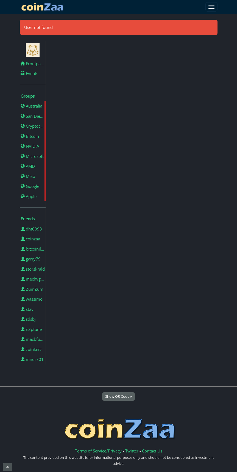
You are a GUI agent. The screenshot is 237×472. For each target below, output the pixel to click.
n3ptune (31, 329)
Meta (28, 176)
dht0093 (31, 229)
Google (30, 186)
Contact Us (152, 451)
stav (27, 309)
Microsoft (32, 156)
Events (29, 73)
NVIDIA (30, 146)
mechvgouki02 (33, 279)
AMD (28, 166)
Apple (29, 196)
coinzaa (30, 239)
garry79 (31, 259)
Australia (31, 106)
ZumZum (32, 289)
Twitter (131, 451)
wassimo (32, 299)
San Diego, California (33, 116)
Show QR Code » (118, 396)
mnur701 (32, 359)
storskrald (33, 269)
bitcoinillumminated (33, 249)
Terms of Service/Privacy (98, 451)
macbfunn (33, 339)
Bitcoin (30, 136)
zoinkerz (31, 349)
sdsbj (28, 319)
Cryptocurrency (33, 126)
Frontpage (33, 63)
